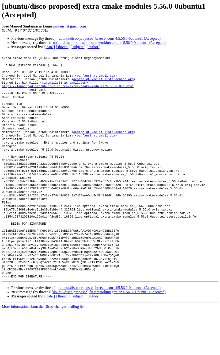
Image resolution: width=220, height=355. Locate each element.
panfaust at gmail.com (69, 26)
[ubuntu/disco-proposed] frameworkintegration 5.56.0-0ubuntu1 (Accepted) (109, 43)
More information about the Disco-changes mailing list (43, 351)
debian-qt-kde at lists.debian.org (103, 84)
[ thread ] (63, 47)
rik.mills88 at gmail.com (64, 88)
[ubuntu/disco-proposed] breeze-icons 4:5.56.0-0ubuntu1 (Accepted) (108, 38)
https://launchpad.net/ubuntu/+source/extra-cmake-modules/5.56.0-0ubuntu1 (68, 92)
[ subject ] (78, 47)
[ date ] (49, 47)
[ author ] (94, 47)
